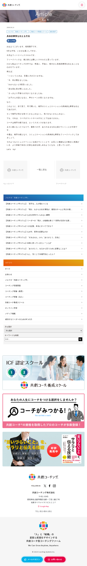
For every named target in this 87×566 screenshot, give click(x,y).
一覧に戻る (42, 170)
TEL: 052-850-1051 (43, 511)
